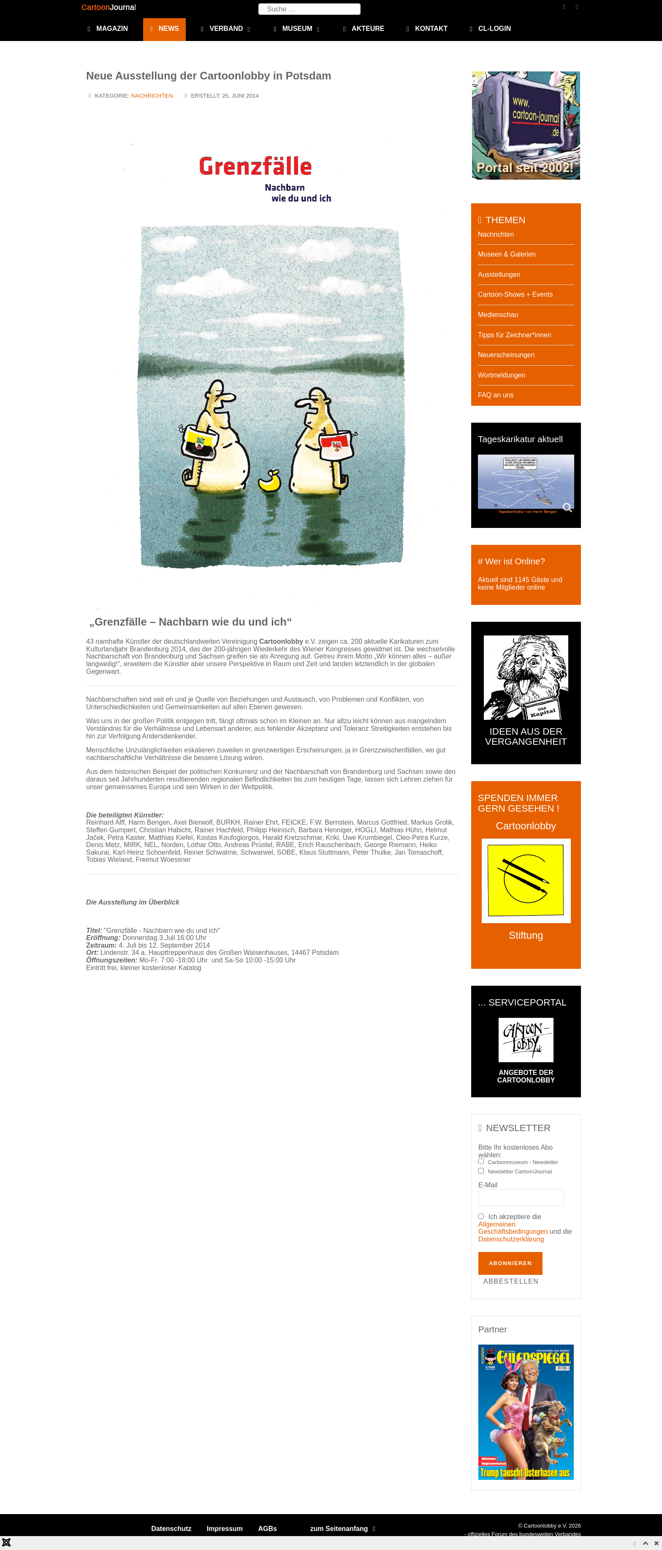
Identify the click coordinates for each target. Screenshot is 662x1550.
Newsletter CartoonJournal (520, 1172)
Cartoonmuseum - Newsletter (523, 1162)
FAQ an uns (496, 395)
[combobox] (309, 9)
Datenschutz (171, 1528)
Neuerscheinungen (506, 354)
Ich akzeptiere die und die (525, 1228)
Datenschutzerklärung (511, 1239)
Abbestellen (511, 1281)
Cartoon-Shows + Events (515, 294)
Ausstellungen (499, 274)
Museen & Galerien (507, 254)
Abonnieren (510, 1263)
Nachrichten (152, 96)
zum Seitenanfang (344, 1528)
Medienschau (498, 314)
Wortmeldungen (502, 375)
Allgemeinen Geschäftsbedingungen (513, 1228)
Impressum (225, 1528)
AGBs (267, 1528)
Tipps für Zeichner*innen (514, 335)
